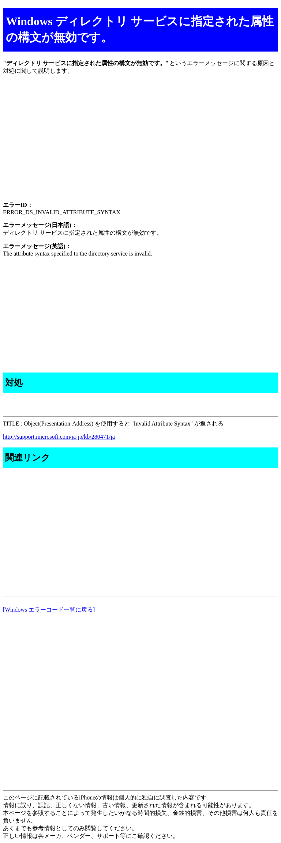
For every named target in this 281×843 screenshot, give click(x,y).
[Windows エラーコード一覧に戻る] (49, 609)
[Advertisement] (140, 144)
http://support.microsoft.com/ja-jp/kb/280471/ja (59, 437)
